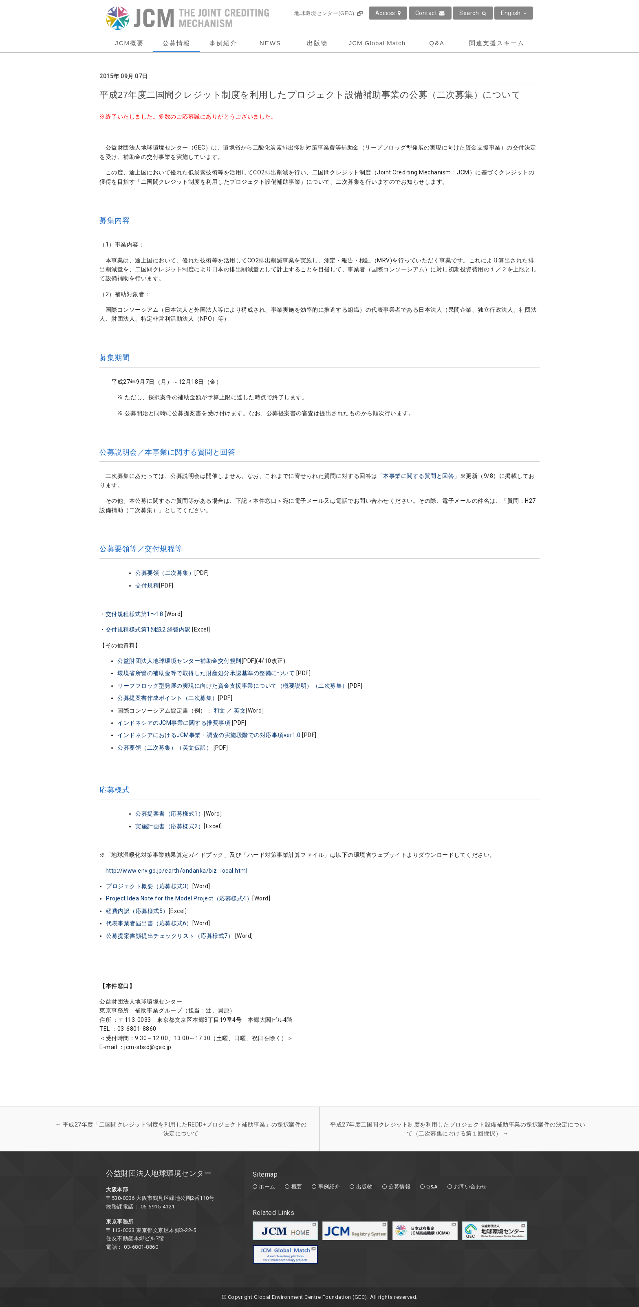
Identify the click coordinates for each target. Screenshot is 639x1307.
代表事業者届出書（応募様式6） (149, 923)
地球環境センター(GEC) (328, 13)
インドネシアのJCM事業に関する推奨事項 (174, 723)
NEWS (270, 43)
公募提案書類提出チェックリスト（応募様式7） (170, 936)
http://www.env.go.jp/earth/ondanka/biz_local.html (177, 870)
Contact (430, 13)
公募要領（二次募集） (164, 573)
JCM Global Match (377, 43)
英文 (240, 710)
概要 (296, 1187)
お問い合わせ (470, 1187)
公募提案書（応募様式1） (169, 813)
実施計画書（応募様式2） (169, 826)
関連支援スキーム (496, 43)
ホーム (267, 1187)
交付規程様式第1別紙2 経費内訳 (148, 629)
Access (388, 13)
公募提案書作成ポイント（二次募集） (167, 698)
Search (473, 13)
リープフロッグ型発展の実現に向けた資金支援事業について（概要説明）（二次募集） (232, 685)
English (514, 13)
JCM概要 (129, 43)
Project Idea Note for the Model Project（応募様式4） (179, 898)
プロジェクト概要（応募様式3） (149, 886)
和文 (219, 710)
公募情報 (176, 43)
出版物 (317, 43)
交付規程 (147, 585)
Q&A (437, 43)
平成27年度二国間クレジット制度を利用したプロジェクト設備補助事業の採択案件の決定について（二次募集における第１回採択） (457, 1129)
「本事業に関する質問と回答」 (418, 476)
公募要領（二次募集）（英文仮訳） (165, 747)
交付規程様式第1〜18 (134, 614)
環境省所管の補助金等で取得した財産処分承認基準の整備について (206, 673)
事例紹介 (223, 43)
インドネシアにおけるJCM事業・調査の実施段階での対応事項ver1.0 (209, 735)
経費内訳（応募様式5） (137, 911)
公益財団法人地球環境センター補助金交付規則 (179, 661)
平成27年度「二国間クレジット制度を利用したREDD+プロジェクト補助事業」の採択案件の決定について (181, 1129)
